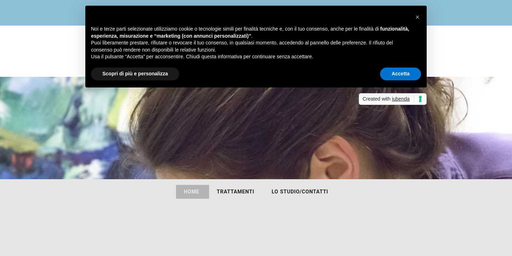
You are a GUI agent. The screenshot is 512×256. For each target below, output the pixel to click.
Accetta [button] (400, 73)
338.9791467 (412, 147)
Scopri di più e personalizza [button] (135, 73)
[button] (417, 17)
